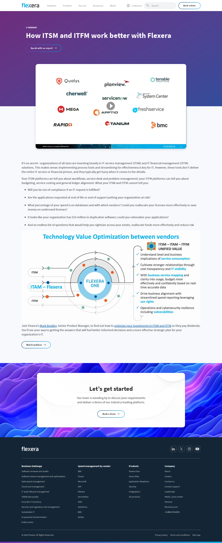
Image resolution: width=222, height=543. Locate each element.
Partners (168, 501)
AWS (80, 501)
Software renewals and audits (35, 471)
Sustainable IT (28, 512)
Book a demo (189, 5)
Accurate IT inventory (31, 501)
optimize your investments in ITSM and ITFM (142, 326)
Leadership (170, 491)
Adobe (81, 517)
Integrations (134, 491)
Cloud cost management (33, 486)
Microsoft (82, 481)
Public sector (27, 522)
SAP (79, 486)
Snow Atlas (134, 476)
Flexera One (134, 471)
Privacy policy (161, 535)
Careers (168, 476)
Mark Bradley (48, 326)
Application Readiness (139, 481)
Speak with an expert (42, 48)
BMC (80, 512)
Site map (196, 535)
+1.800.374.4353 (172, 512)
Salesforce (82, 507)
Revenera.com (171, 507)
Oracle (81, 476)
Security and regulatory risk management (41, 507)
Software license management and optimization (43, 476)
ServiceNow (83, 496)
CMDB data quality (30, 496)
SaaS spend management (33, 481)
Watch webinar (34, 344)
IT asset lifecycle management (35, 491)
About (167, 471)
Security (132, 486)
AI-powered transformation (34, 517)
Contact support (172, 486)
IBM (79, 471)
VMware (81, 491)
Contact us (170, 481)
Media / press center (174, 496)
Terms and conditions (180, 535)
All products (134, 496)
